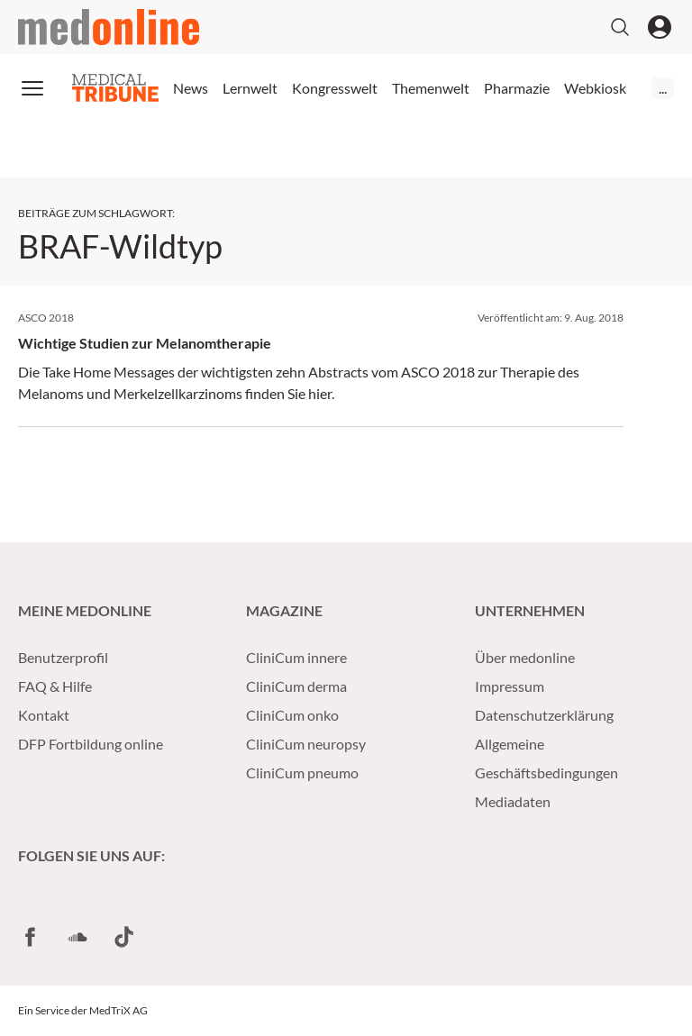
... (663, 87)
